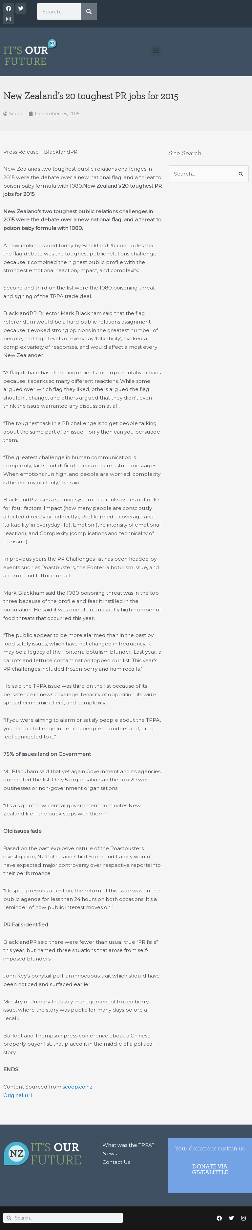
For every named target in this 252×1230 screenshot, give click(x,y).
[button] (156, 50)
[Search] (89, 11)
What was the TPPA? (128, 1145)
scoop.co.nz (77, 1087)
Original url (17, 1095)
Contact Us (116, 1162)
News (109, 1153)
